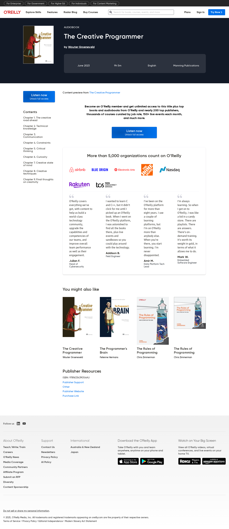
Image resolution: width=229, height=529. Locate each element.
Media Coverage (13, 462)
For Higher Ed (58, 3)
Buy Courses (90, 12)
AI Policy (46, 462)
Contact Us (48, 447)
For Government (36, 3)
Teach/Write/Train (14, 447)
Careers (8, 452)
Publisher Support (73, 382)
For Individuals (79, 3)
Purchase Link (71, 395)
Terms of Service (11, 521)
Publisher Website (73, 391)
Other (66, 386)
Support (47, 440)
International (80, 440)
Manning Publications (186, 65)
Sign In (201, 12)
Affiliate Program (13, 472)
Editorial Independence (50, 521)
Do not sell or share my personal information (26, 510)
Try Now (217, 12)
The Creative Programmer (104, 92)
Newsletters (48, 452)
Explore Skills (33, 12)
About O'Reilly (13, 440)
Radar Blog (70, 12)
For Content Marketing (104, 3)
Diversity (8, 482)
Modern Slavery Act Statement (81, 521)
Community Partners (15, 467)
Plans (187, 12)
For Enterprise (14, 3)
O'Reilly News (11, 457)
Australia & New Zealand (85, 447)
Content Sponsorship (15, 487)
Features (52, 12)
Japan (74, 452)
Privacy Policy (49, 457)
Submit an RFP (11, 477)
